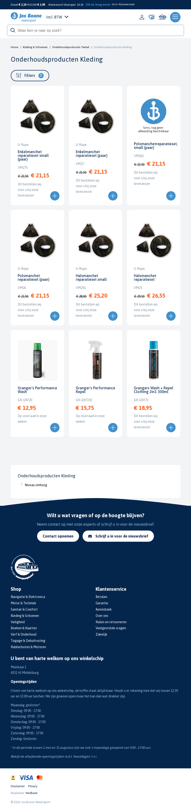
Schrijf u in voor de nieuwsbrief (118, 536)
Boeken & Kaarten (24, 628)
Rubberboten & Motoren (28, 647)
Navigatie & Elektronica (28, 597)
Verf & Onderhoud (23, 634)
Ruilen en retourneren (111, 622)
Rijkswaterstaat (126, 4)
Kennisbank (104, 609)
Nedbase (32, 793)
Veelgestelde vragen (111, 628)
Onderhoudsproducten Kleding (113, 47)
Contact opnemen (58, 536)
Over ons (102, 616)
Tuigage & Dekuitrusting (28, 641)
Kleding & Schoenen (35, 47)
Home (14, 47)
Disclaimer (18, 786)
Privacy (32, 786)
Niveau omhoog (36, 485)
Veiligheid (18, 622)
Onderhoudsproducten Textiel (70, 47)
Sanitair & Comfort (24, 609)
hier (93, 756)
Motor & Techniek (23, 603)
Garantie (102, 603)
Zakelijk (101, 634)
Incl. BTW (57, 17)
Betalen (101, 597)
